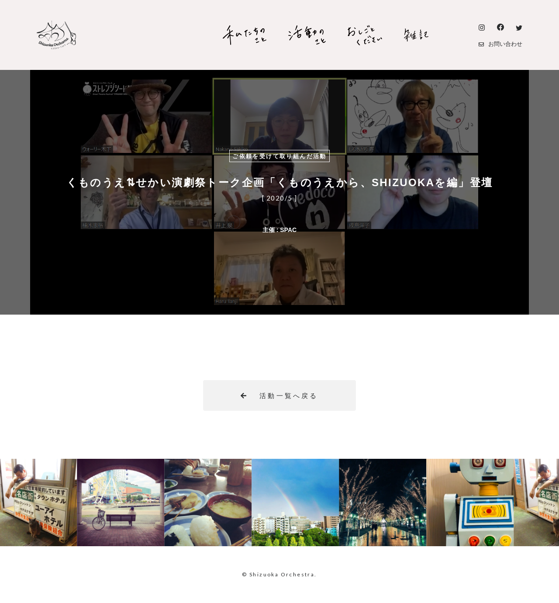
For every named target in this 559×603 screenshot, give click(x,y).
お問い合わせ (500, 44)
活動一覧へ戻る (279, 395)
